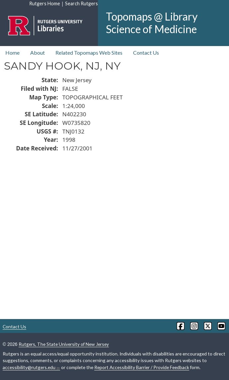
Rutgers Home (44, 3)
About (37, 52)
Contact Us (146, 52)
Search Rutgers (81, 3)
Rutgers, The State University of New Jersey (64, 344)
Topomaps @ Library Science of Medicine (151, 22)
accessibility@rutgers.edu (31, 367)
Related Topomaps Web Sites (88, 52)
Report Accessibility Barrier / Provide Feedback (141, 367)
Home (12, 52)
